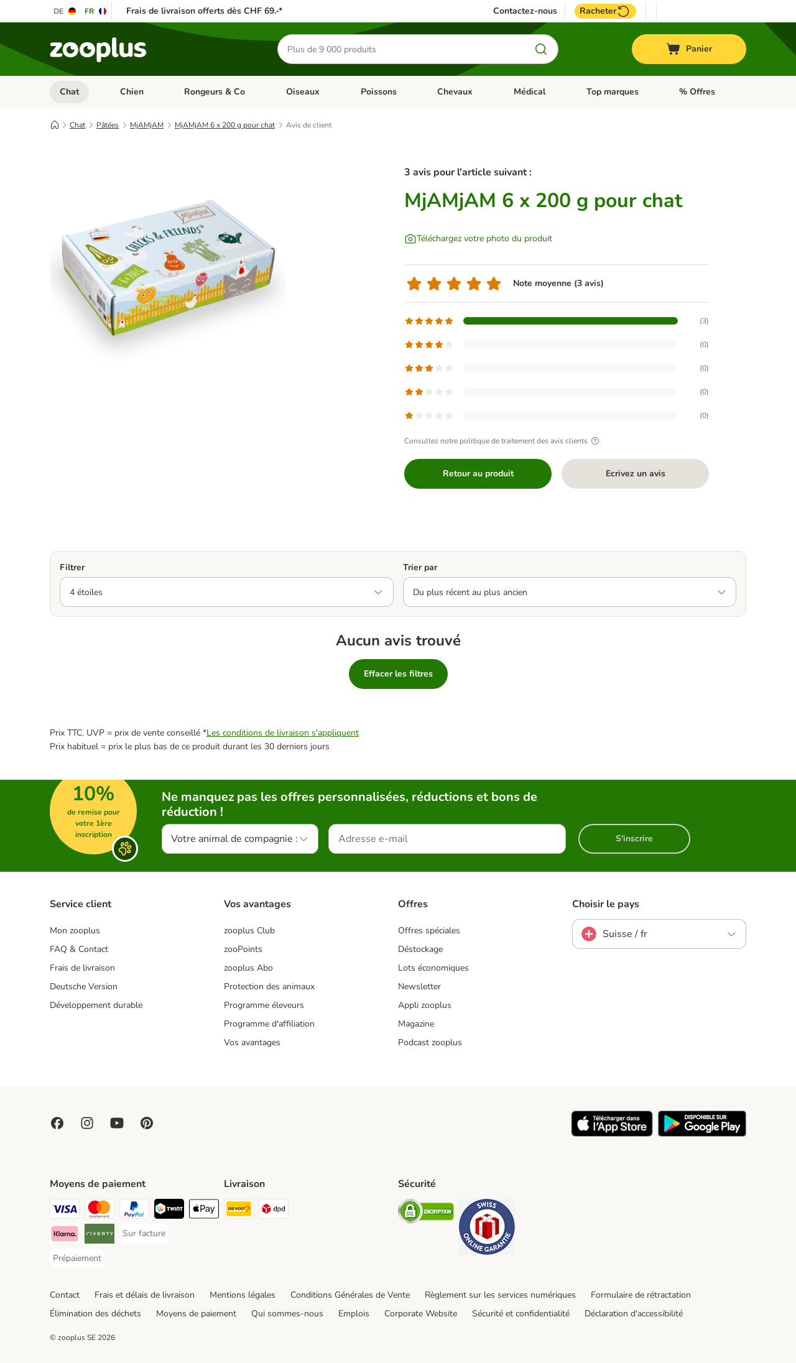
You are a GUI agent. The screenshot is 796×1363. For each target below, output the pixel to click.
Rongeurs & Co (214, 92)
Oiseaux (303, 92)
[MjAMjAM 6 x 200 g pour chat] (168, 269)
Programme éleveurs (264, 1005)
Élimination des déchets (95, 1313)
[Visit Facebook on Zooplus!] (57, 1123)
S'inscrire (634, 838)
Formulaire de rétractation (641, 1295)
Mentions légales (242, 1295)
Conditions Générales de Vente (350, 1295)
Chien (132, 92)
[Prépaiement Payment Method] (77, 1258)
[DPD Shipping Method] (274, 1211)
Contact (65, 1295)
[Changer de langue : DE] (65, 11)
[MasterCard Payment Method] (99, 1211)
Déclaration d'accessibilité (634, 1313)
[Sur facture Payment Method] (144, 1234)
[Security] (426, 1213)
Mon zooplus (75, 930)
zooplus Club (249, 930)
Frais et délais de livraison (145, 1295)
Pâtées (107, 125)
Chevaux (455, 92)
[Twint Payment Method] (169, 1211)
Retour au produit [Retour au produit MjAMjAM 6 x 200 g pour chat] (478, 473)
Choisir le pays (605, 904)
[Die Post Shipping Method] (239, 1211)
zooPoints (243, 949)
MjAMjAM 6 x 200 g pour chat (225, 125)
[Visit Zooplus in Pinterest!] (146, 1123)
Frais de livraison (82, 968)
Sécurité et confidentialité (521, 1313)
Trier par (420, 567)
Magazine (416, 1024)
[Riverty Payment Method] (99, 1236)
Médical (529, 92)
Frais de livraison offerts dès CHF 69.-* (204, 11)
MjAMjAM (147, 125)
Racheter (605, 11)
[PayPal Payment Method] (134, 1211)
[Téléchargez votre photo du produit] (478, 239)
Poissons (379, 92)
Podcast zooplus (430, 1042)
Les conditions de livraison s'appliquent (282, 733)
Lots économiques (433, 968)
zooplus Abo (248, 968)
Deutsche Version (84, 986)
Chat (69, 92)
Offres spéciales (429, 930)
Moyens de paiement (196, 1313)
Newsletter (419, 986)
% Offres (697, 92)
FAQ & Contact (79, 949)
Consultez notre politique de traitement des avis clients (503, 441)
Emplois (353, 1313)
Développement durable (96, 1005)
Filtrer (72, 567)
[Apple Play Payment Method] (204, 1211)
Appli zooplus (424, 1005)
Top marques (612, 92)
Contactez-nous (525, 11)
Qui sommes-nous (287, 1313)
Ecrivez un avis (635, 473)
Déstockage (420, 949)
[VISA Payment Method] (65, 1211)
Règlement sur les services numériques (500, 1295)
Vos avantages (252, 1042)
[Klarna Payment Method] (65, 1236)
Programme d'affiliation (269, 1024)
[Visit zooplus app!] (612, 1134)
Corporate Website (420, 1313)
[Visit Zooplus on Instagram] (87, 1123)
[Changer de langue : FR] (96, 11)
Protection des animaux (269, 986)
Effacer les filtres (398, 674)
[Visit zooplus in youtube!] (116, 1123)
